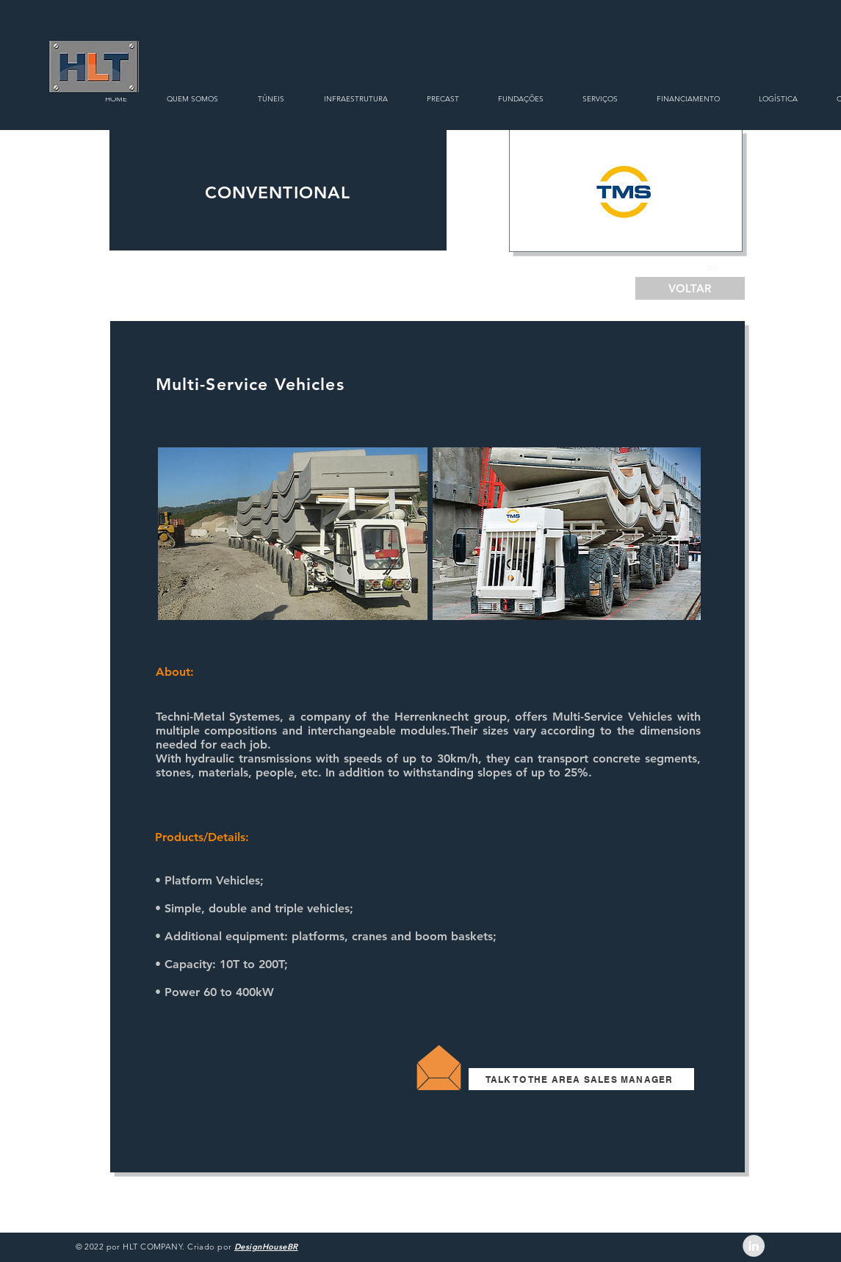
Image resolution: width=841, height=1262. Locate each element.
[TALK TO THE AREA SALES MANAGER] (581, 1079)
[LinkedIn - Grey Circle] (754, 1246)
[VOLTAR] (690, 288)
